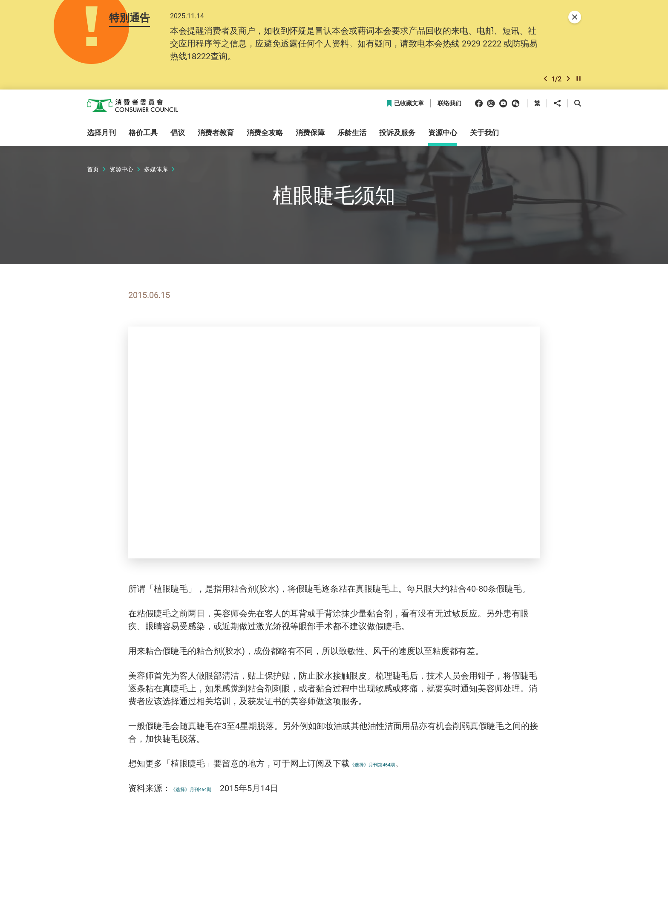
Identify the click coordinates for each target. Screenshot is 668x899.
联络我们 (449, 108)
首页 (93, 174)
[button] (545, 82)
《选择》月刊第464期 (391, 768)
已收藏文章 (405, 108)
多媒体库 (156, 174)
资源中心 (121, 174)
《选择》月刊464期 (208, 792)
